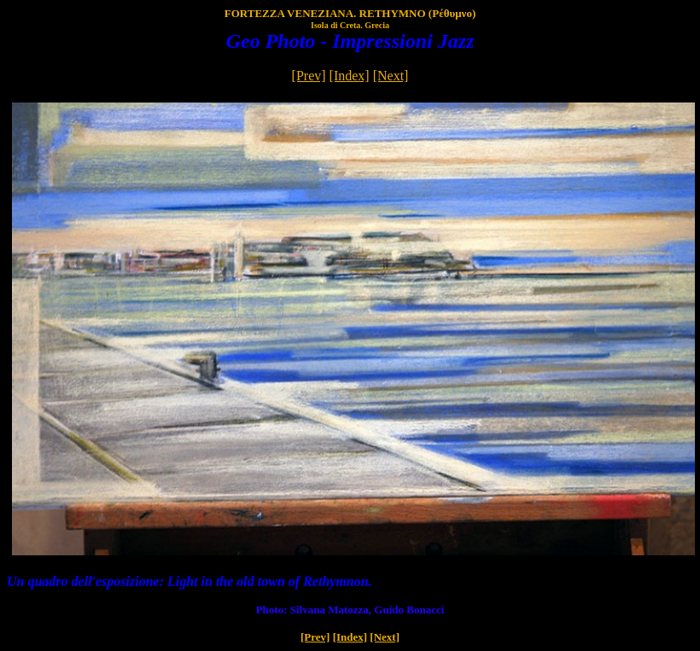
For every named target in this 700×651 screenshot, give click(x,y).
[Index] (350, 75)
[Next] (391, 75)
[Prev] (309, 75)
